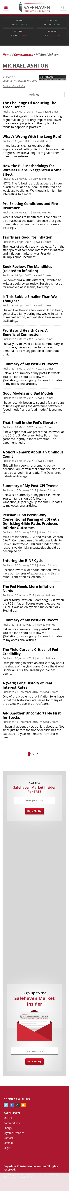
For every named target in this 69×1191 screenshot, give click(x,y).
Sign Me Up (34, 811)
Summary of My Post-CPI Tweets (31, 364)
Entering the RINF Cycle (23, 560)
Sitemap (8, 1143)
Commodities (12, 1123)
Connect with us (17, 1099)
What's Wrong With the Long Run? (32, 136)
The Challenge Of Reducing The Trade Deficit (29, 105)
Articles (34, 94)
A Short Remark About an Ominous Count (33, 454)
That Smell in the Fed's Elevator (30, 422)
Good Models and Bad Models (28, 393)
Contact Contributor (14, 86)
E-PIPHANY (9, 76)
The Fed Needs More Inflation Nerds (28, 588)
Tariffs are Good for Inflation (27, 237)
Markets (8, 1118)
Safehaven (12, 1113)
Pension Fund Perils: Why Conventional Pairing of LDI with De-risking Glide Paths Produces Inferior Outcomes (31, 521)
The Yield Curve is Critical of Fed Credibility (30, 651)
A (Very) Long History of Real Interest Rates (27, 685)
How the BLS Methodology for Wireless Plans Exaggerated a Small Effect (33, 170)
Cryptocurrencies (14, 1133)
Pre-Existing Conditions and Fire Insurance (30, 205)
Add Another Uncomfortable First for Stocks (32, 715)
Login (7, 1147)
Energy (8, 1128)
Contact (8, 1138)
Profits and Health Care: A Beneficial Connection (25, 332)
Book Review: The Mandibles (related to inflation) (27, 268)
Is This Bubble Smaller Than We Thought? (30, 298)
